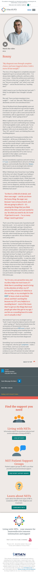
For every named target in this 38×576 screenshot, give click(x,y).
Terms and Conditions (15, 545)
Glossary (28, 544)
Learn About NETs (19, 507)
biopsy (31, 164)
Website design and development (26, 569)
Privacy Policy (25, 545)
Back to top (29, 361)
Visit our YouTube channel (19, 539)
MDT (6, 296)
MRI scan (21, 328)
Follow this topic (11, 373)
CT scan (5, 162)
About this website (20, 544)
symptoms (24, 345)
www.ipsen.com (28, 567)
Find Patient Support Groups (19, 473)
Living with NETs (19, 438)
